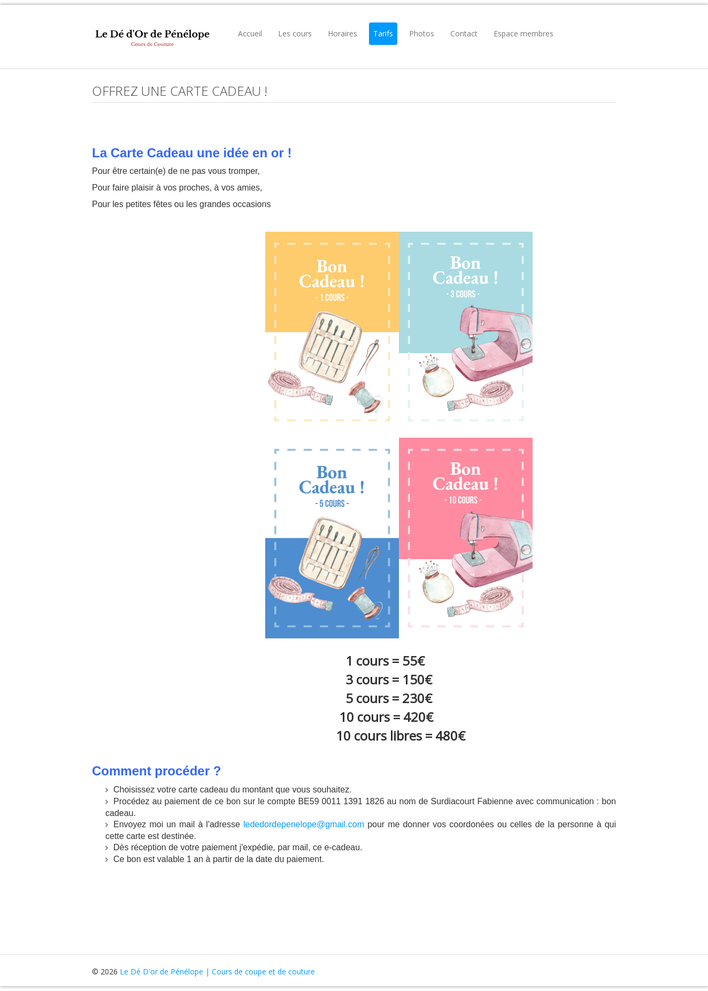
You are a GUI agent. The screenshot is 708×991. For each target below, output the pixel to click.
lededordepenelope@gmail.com (303, 824)
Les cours (295, 33)
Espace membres (523, 33)
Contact (464, 33)
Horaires (342, 33)
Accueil (250, 33)
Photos (421, 33)
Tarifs (383, 33)
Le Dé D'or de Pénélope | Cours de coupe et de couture (217, 971)
